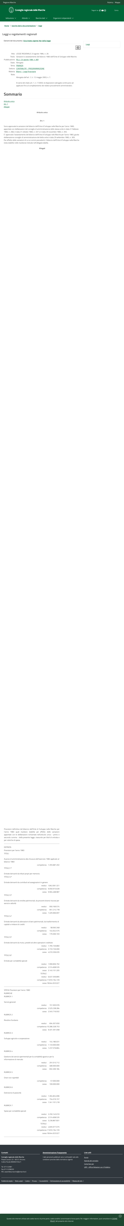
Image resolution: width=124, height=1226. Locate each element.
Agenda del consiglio (91, 1202)
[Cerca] (118, 10)
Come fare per (89, 1205)
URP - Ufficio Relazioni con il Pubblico (97, 1208)
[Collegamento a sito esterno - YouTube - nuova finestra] (98, 10)
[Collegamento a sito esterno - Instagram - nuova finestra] (101, 10)
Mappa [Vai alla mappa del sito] (117, 2)
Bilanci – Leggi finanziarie (26, 72)
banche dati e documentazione (24, 25)
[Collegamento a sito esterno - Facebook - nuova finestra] (95, 10)
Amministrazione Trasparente (55, 1193)
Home (6, 25)
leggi (40, 25)
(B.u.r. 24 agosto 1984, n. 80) (27, 60)
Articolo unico (9, 103)
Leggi (88, 44)
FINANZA (19, 66)
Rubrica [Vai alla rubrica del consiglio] (110, 2)
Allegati (7, 109)
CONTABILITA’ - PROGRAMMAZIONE (30, 69)
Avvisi (86, 1198)
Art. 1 (6, 106)
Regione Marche (9, 2)
